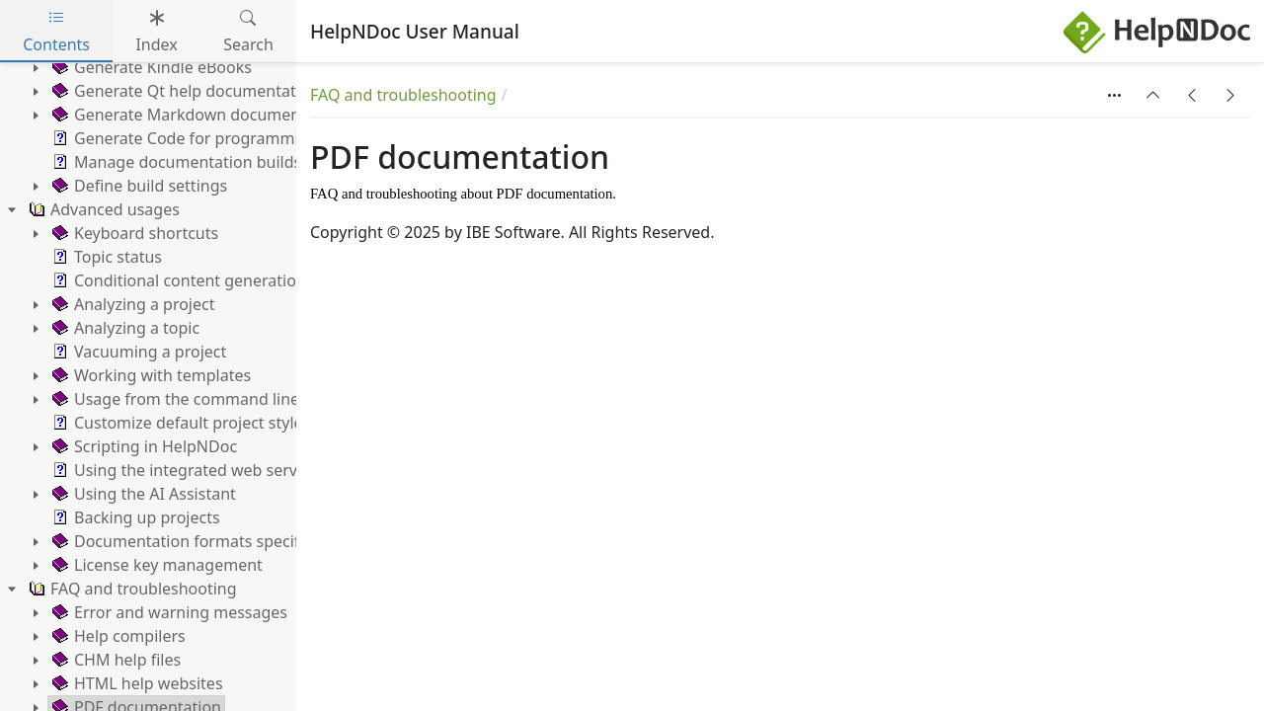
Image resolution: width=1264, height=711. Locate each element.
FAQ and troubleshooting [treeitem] (131, 588)
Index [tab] (156, 31)
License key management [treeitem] (155, 565)
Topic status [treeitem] (105, 257)
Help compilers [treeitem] (117, 636)
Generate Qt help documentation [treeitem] (183, 91)
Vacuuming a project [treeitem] (137, 351)
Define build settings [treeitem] (137, 186)
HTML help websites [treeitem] (135, 683)
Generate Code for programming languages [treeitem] (224, 138)
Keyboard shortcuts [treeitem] (133, 233)
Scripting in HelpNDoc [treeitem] (142, 446)
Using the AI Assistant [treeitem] (142, 494)
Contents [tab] (56, 31)
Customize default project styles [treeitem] (179, 422)
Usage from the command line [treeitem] (173, 399)
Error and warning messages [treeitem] (167, 612)
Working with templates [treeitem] (149, 375)
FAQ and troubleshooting (403, 95)
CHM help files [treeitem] (114, 660)
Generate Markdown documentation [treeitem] (196, 114)
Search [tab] (248, 31)
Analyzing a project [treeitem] (131, 304)
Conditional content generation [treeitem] (177, 280)
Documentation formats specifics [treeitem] (183, 541)
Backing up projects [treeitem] (134, 517)
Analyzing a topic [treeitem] (123, 328)
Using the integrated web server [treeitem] (180, 470)
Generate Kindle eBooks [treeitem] (150, 67)
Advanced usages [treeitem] (102, 209)
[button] (1153, 95)
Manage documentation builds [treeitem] (174, 162)
